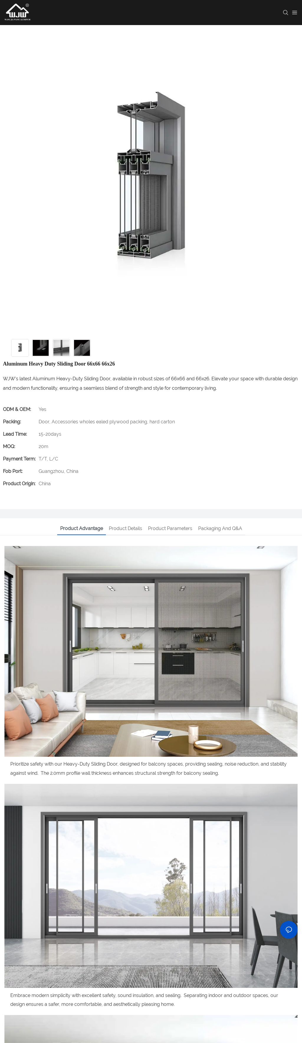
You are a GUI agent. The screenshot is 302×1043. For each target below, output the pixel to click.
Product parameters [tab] (170, 528)
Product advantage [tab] (81, 528)
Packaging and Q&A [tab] (220, 528)
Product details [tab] (125, 528)
